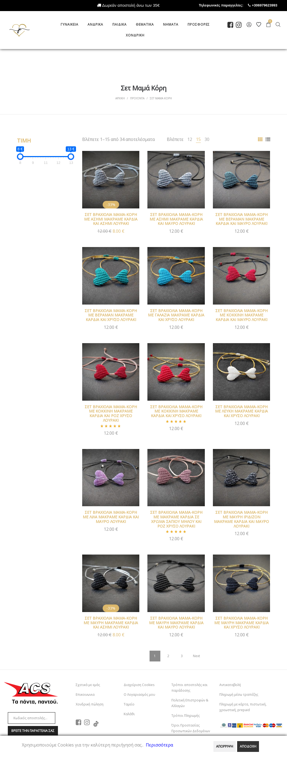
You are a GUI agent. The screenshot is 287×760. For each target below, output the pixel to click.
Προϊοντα (137, 98)
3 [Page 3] (182, 656)
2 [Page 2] (168, 656)
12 (189, 139)
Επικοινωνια (85, 694)
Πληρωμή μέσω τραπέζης (238, 694)
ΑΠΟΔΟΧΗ (248, 746)
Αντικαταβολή (230, 685)
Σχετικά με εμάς (88, 685)
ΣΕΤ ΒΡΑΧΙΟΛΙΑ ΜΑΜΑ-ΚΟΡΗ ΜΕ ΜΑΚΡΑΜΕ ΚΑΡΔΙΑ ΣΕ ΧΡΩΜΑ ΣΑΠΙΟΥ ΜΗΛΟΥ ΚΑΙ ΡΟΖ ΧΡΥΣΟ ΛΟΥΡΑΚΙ (176, 519)
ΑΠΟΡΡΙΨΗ (224, 746)
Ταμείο (129, 704)
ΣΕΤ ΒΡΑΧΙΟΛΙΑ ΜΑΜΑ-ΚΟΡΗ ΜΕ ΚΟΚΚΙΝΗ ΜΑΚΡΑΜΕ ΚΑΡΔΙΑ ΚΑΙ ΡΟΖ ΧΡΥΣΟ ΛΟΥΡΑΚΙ (111, 413)
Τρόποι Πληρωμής (185, 715)
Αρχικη (120, 98)
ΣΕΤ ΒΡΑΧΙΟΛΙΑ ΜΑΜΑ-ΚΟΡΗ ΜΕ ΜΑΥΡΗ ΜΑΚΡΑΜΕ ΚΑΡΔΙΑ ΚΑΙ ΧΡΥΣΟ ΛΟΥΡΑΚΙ (241, 623)
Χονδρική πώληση (89, 704)
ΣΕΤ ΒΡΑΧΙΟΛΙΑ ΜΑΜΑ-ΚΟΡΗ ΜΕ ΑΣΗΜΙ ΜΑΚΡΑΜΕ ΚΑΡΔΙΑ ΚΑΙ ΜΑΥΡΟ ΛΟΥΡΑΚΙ (176, 219)
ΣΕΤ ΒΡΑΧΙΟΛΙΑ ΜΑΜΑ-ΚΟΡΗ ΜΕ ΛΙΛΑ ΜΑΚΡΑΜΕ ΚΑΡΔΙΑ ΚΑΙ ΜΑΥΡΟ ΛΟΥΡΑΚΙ (111, 517)
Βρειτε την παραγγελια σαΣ (32, 730)
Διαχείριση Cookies (139, 685)
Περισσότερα (159, 745)
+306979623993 (269, 5)
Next (196, 656)
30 (207, 139)
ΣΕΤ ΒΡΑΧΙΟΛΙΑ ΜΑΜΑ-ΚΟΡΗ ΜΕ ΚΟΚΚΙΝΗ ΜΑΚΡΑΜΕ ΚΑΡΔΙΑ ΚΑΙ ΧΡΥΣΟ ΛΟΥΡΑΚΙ (176, 411)
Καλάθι (129, 714)
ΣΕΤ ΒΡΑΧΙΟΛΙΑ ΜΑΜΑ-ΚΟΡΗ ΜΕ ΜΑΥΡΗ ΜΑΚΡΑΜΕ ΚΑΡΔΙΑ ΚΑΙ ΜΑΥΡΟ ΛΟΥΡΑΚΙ (176, 623)
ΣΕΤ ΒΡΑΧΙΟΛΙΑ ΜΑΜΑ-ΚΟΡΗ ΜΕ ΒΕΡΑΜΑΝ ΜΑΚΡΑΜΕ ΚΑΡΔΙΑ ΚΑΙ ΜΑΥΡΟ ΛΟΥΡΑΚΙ (241, 219)
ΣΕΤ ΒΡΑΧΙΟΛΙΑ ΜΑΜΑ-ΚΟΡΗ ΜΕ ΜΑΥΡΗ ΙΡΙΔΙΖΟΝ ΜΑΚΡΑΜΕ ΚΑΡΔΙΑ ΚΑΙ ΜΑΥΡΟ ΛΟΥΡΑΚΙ (241, 519)
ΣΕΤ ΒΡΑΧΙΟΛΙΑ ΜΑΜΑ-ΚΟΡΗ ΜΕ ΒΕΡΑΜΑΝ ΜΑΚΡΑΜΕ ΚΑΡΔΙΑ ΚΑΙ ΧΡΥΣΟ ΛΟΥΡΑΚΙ (111, 315)
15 (198, 139)
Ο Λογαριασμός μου (139, 694)
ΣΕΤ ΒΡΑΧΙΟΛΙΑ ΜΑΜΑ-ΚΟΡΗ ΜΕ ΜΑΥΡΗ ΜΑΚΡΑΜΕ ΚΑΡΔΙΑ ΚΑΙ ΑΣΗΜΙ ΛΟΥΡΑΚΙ (111, 623)
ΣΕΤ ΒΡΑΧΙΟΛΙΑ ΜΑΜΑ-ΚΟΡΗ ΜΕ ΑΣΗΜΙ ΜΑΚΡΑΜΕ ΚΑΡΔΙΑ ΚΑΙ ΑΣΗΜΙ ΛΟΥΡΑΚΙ (110, 219)
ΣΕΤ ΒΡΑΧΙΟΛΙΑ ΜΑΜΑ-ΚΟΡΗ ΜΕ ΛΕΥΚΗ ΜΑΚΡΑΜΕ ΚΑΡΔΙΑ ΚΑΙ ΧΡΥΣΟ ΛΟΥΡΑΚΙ (241, 411)
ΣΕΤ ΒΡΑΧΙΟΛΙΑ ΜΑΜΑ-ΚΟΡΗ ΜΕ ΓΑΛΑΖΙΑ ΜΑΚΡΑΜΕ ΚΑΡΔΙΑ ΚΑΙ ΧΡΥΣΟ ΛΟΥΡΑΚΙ (176, 315)
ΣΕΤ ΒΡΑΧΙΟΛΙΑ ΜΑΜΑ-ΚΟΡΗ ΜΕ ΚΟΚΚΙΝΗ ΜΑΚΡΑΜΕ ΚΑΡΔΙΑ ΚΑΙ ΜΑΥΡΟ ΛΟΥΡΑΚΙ (241, 315)
